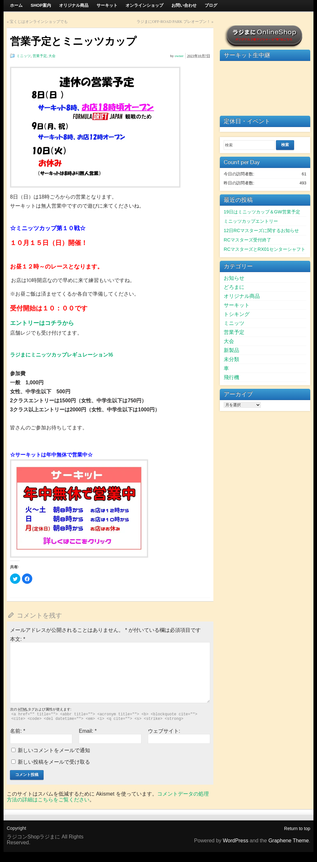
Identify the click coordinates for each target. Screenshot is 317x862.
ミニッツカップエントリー (251, 221)
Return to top (297, 828)
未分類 (231, 359)
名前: (17, 731)
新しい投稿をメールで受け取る (54, 762)
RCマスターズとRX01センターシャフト (264, 249)
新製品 (231, 350)
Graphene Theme (288, 840)
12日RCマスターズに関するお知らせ (261, 230)
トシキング (237, 314)
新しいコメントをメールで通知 (54, 750)
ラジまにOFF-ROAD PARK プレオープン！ (173, 21)
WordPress (235, 840)
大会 (52, 56)
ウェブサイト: (164, 731)
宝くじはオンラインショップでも (39, 21)
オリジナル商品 (242, 296)
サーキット (237, 305)
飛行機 (231, 377)
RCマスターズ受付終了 (247, 239)
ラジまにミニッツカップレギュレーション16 (61, 354)
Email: (88, 731)
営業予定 (40, 56)
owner (179, 56)
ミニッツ (23, 56)
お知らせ (234, 278)
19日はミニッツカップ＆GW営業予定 (262, 211)
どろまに (234, 287)
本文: (17, 639)
